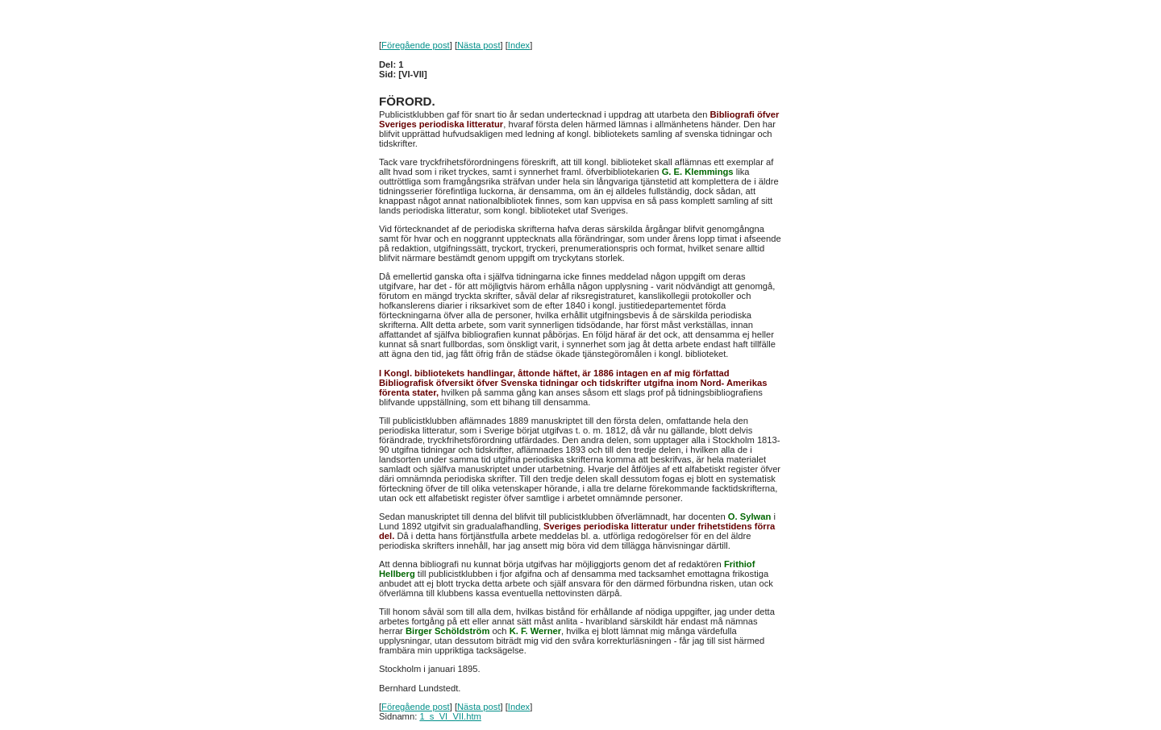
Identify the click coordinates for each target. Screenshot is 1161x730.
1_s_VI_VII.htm (450, 716)
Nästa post (478, 45)
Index (519, 45)
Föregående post (415, 45)
